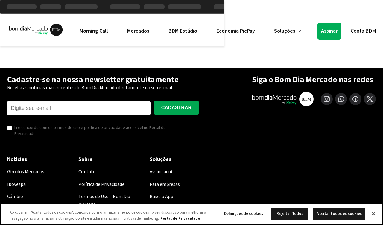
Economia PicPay (235, 31)
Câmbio (15, 196)
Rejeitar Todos (289, 213)
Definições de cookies (243, 213)
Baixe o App (161, 196)
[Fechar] (373, 213)
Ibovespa (16, 184)
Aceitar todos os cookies (339, 213)
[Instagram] (327, 99)
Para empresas (165, 184)
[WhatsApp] (341, 99)
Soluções (287, 31)
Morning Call (94, 31)
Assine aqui (161, 171)
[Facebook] (355, 99)
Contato (87, 171)
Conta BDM (363, 31)
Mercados (138, 31)
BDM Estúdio (182, 31)
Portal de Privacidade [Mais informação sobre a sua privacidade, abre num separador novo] (180, 218)
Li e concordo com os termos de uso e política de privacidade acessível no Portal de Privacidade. (90, 131)
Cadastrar (176, 107)
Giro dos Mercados (25, 171)
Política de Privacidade (101, 184)
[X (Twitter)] (370, 99)
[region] (191, 214)
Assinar (329, 31)
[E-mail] (79, 108)
